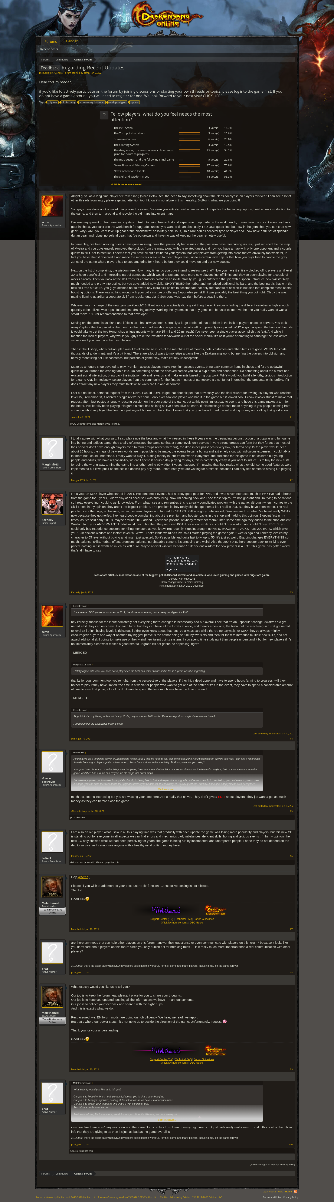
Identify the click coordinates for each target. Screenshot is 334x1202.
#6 (291, 855)
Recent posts (49, 49)
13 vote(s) (213, 150)
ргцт (72, 423)
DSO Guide (196, 922)
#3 (291, 592)
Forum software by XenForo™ (128, 1197)
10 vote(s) (213, 171)
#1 (291, 417)
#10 (290, 1144)
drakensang (68, 102)
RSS (295, 1191)
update (134, 102)
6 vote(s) (213, 139)
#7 (291, 929)
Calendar (70, 41)
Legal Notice (269, 1191)
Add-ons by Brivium (191, 1197)
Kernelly (47, 519)
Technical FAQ (183, 919)
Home (288, 1191)
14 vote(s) (213, 176)
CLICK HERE (213, 95)
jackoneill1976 (91, 862)
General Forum (63, 72)
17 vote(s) (213, 165)
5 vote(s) (213, 133)
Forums (51, 41)
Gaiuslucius (76, 862)
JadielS (46, 858)
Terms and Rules (272, 1197)
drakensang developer (91, 102)
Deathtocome (83, 423)
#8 (291, 972)
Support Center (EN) (161, 919)
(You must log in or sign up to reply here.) (272, 1164)
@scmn (83, 877)
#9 (291, 1069)
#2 (291, 480)
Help (280, 1191)
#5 (291, 811)
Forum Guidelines (204, 919)
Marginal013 (103, 423)
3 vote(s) (213, 145)
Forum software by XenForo (66, 1197)
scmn (86, 72)
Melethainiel (50, 903)
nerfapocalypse (117, 102)
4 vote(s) (213, 128)
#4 (291, 738)
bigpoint (52, 102)
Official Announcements (174, 922)
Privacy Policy (290, 1197)
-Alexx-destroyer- (49, 780)
